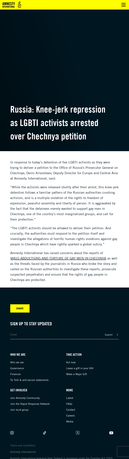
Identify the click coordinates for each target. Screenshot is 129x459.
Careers (70, 415)
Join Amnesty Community (25, 398)
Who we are (17, 362)
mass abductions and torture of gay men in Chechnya (58, 258)
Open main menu (123, 5)
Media (69, 421)
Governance (17, 368)
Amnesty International (23, 451)
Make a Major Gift (76, 374)
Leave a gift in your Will (79, 368)
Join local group (19, 409)
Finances (15, 374)
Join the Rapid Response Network (30, 403)
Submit (109, 334)
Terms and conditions (22, 445)
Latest (69, 398)
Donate (20, 308)
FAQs (69, 403)
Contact (70, 409)
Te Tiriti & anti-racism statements (29, 380)
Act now (71, 362)
